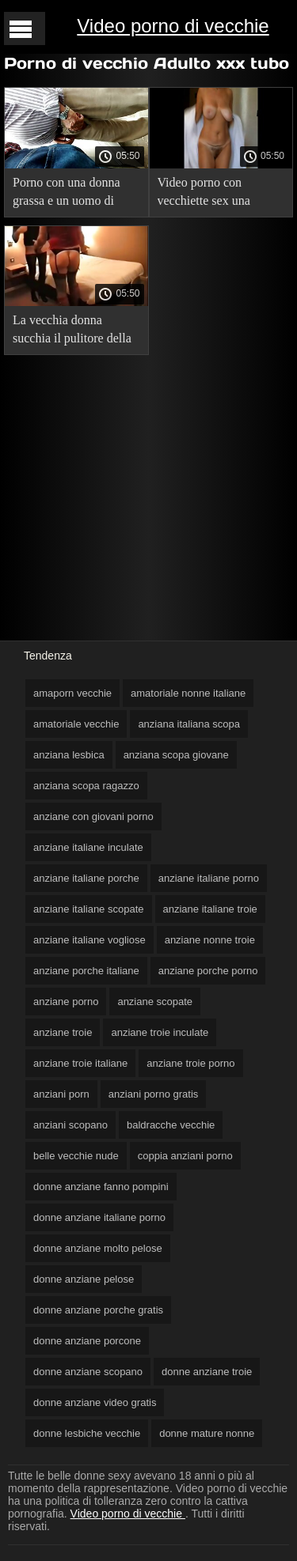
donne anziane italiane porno (99, 1217)
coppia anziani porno (185, 1156)
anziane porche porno (208, 971)
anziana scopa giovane (176, 755)
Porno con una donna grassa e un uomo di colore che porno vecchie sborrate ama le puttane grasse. (76, 194)
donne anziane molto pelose (97, 1248)
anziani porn (61, 1094)
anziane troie (62, 1032)
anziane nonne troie (210, 940)
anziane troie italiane (80, 1063)
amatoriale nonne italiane (188, 693)
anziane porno (65, 1001)
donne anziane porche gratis (98, 1310)
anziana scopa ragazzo (86, 786)
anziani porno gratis (153, 1094)
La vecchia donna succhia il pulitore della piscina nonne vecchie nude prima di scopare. (72, 331)
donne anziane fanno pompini (101, 1186)
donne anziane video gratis (94, 1402)
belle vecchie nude (76, 1156)
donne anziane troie (207, 1372)
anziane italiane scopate (88, 909)
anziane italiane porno (208, 878)
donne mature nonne (206, 1433)
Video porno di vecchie (172, 25)
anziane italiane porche (86, 878)
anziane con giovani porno (93, 816)
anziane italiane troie (210, 909)
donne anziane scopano (88, 1372)
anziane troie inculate (159, 1032)
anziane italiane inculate (88, 847)
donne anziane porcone (87, 1341)
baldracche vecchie (171, 1125)
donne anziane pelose (83, 1279)
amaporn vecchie (72, 693)
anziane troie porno (190, 1063)
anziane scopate (154, 1001)
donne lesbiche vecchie (86, 1433)
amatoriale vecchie (76, 724)
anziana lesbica (69, 755)
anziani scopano (70, 1125)
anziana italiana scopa (189, 724)
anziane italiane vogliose (89, 940)
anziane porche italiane (86, 971)
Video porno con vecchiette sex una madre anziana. (204, 194)
